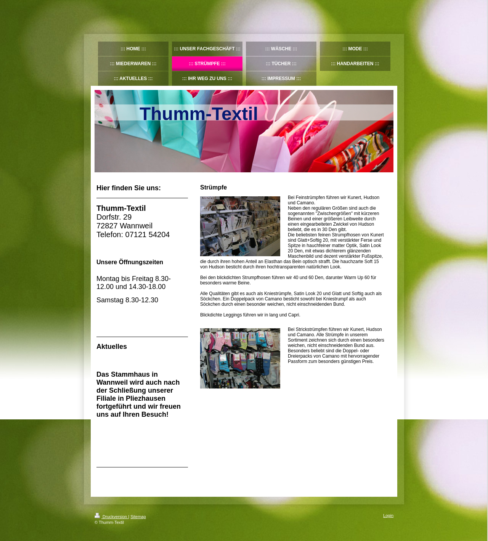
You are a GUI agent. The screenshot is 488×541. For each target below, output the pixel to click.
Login (388, 515)
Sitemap (138, 516)
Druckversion (111, 516)
